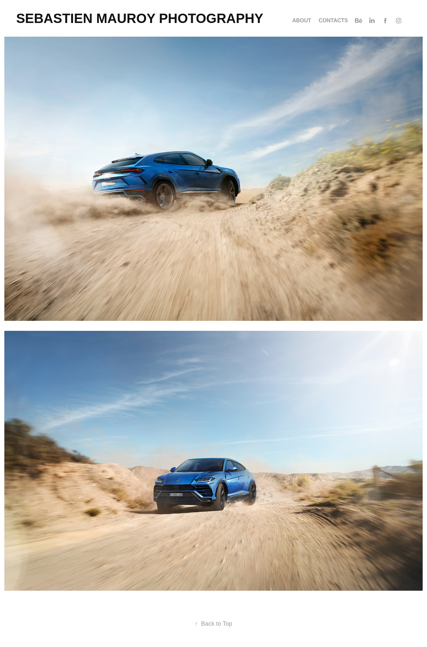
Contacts (333, 20)
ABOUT (301, 20)
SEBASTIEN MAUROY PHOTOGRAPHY (139, 18)
